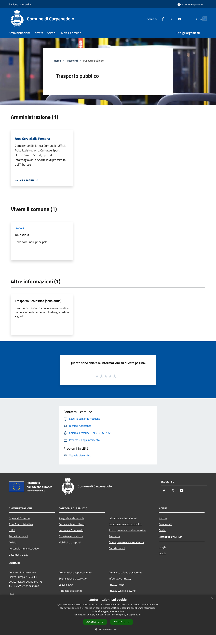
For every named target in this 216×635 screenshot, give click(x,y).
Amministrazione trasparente (125, 572)
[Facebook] (156, 18)
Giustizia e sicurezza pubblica (125, 524)
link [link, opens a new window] (140, 614)
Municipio (22, 234)
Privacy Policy (117, 585)
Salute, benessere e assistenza (126, 542)
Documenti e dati (18, 555)
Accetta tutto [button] (95, 621)
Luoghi (162, 547)
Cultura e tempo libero (71, 524)
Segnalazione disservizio (73, 578)
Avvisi (162, 530)
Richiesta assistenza (70, 591)
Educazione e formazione (123, 518)
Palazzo (19, 228)
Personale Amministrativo (24, 548)
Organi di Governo (19, 518)
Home (57, 61)
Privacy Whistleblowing (122, 591)
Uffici (12, 530)
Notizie (163, 518)
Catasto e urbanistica (71, 536)
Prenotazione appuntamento (75, 572)
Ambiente (114, 536)
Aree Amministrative (21, 524)
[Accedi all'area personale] (190, 4)
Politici (13, 542)
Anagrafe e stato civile (71, 518)
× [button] (212, 598)
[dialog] (108, 615)
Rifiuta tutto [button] (122, 621)
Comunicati (165, 524)
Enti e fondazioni (18, 536)
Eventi (162, 553)
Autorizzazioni (117, 548)
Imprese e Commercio (71, 530)
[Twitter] (164, 18)
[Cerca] (203, 19)
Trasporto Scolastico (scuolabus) (38, 300)
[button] (108, 629)
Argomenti (72, 61)
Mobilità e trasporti (70, 542)
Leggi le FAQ (66, 585)
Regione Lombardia (20, 4)
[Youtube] (173, 18)
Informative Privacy (120, 578)
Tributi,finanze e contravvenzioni (127, 530)
